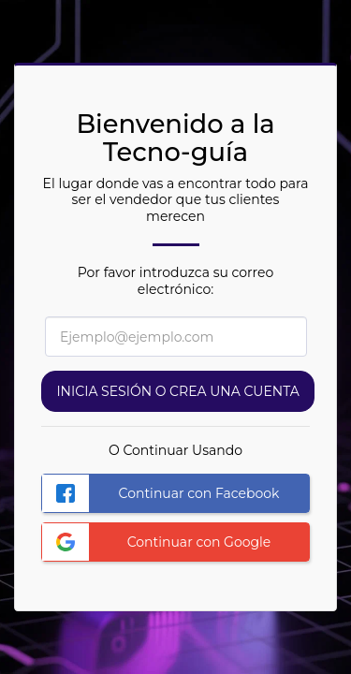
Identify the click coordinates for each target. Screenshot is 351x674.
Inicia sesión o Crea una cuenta (177, 391)
